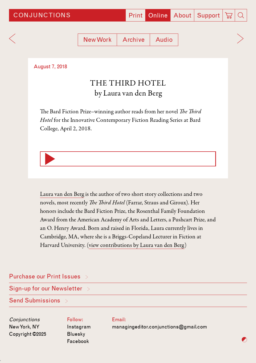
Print (135, 15)
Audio (164, 40)
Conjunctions (41, 15)
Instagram (79, 327)
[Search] (241, 15)
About (182, 15)
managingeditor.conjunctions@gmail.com (159, 327)
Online (158, 15)
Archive (133, 40)
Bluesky (76, 334)
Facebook (78, 341)
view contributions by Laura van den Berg (136, 246)
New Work (97, 40)
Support (208, 15)
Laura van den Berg (132, 94)
